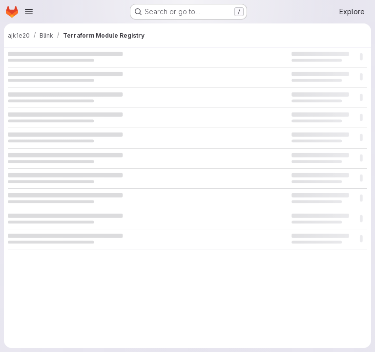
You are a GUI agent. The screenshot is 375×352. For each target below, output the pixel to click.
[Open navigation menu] (29, 12)
